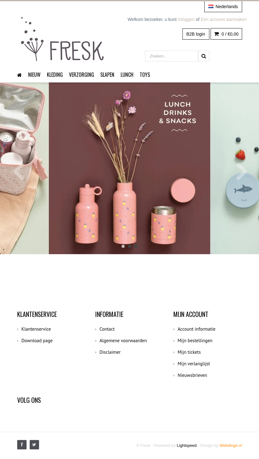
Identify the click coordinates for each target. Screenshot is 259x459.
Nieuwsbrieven (192, 375)
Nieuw (34, 74)
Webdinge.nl (230, 445)
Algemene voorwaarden (123, 340)
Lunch (127, 74)
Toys (145, 74)
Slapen (107, 74)
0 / (226, 34)
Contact (107, 329)
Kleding (55, 74)
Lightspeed (187, 445)
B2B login (196, 34)
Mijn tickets (189, 352)
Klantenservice (36, 329)
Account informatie (197, 329)
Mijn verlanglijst (194, 364)
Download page (37, 340)
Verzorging (81, 74)
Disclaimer (110, 352)
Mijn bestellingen (195, 340)
